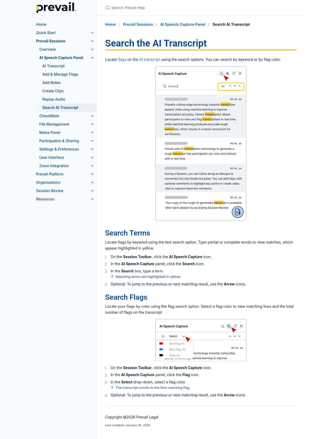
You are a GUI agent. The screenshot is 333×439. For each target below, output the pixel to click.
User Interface (51, 157)
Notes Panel (49, 132)
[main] (201, 233)
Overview (47, 49)
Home (41, 24)
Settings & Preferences (59, 149)
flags (122, 59)
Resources (45, 199)
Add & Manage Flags (60, 74)
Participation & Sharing (59, 141)
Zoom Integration (54, 165)
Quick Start (46, 32)
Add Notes (51, 82)
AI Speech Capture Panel (61, 57)
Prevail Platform (49, 174)
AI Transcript (53, 66)
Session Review (49, 190)
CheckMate (49, 116)
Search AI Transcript (60, 107)
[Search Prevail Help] (166, 7)
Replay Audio (53, 99)
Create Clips (53, 91)
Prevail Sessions (50, 41)
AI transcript (149, 59)
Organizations (48, 182)
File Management (54, 124)
